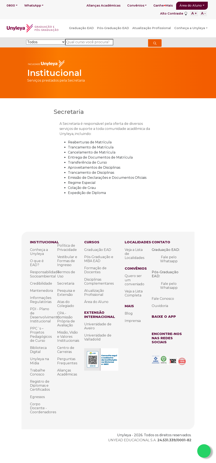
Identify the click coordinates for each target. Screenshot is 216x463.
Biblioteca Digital (38, 350)
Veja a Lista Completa (134, 293)
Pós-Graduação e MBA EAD (98, 259)
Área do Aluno (191, 5)
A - (203, 13)
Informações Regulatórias (40, 300)
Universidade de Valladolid (97, 337)
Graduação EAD (81, 28)
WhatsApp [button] (32, 5)
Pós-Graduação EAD (113, 28)
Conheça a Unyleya (189, 28)
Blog (129, 313)
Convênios (135, 5)
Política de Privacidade (67, 248)
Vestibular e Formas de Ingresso (67, 261)
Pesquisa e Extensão (66, 293)
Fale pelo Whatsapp (169, 259)
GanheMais (163, 5)
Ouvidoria (160, 306)
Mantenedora (41, 291)
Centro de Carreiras (65, 350)
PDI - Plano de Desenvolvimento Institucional (45, 315)
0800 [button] (11, 5)
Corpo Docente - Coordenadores (43, 408)
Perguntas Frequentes (67, 361)
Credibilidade (41, 283)
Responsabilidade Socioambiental (44, 274)
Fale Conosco (163, 299)
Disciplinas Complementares (99, 281)
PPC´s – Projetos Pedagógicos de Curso (41, 334)
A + (194, 13)
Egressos (37, 397)
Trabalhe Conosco (37, 372)
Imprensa (133, 321)
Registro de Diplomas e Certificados (40, 386)
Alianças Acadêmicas (103, 5)
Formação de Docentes (95, 270)
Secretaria (65, 283)
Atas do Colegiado (65, 304)
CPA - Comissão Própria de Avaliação (66, 319)
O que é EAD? (37, 263)
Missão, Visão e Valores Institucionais (68, 336)
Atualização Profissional (151, 28)
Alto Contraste (171, 13)
